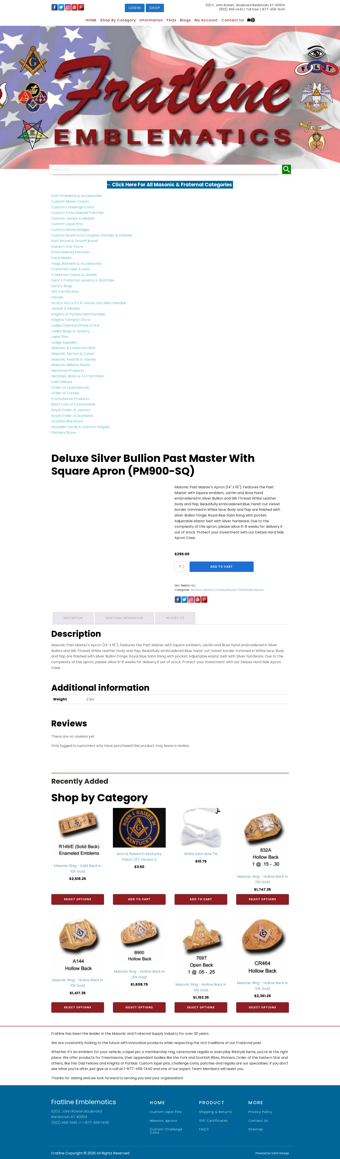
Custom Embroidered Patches (77, 212)
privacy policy (260, 1111)
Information (151, 20)
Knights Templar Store (70, 319)
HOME (91, 20)
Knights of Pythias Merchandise (78, 314)
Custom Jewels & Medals (72, 218)
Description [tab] (73, 617)
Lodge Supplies (64, 342)
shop (154, 7)
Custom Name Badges (70, 229)
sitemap (255, 1128)
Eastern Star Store (67, 246)
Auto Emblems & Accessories (76, 195)
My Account (206, 20)
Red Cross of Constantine (73, 404)
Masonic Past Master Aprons (245, 590)
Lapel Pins (59, 336)
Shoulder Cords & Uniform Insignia (80, 427)
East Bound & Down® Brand (74, 240)
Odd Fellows (61, 381)
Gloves (57, 297)
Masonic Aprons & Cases (72, 353)
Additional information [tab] (126, 617)
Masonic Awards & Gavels (73, 359)
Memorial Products (67, 370)
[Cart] (251, 20)
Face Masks (61, 257)
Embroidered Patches (70, 252)
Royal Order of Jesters (70, 410)
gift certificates (213, 1120)
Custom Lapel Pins (67, 223)
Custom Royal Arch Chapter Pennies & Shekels (91, 235)
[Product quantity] (181, 566)
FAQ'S (204, 1128)
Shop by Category (118, 20)
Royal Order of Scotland (72, 415)
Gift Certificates (65, 291)
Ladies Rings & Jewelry (70, 331)
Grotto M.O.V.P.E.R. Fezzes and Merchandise (88, 302)
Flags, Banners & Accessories (76, 263)
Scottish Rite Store (67, 421)
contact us (258, 1120)
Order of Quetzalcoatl (70, 387)
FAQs (171, 20)
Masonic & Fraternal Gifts (73, 347)
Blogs (185, 20)
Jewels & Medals (65, 308)
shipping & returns (215, 1111)
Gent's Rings (61, 286)
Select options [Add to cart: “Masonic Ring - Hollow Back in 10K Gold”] (262, 898)
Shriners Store (63, 432)
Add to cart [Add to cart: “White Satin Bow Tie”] (201, 898)
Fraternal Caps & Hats (70, 269)
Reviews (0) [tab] (178, 617)
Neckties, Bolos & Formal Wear (77, 376)
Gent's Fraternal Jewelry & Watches (82, 280)
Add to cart (221, 566)
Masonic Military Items (70, 364)
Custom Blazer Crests (70, 201)
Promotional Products (70, 398)
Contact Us (232, 20)
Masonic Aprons (163, 1120)
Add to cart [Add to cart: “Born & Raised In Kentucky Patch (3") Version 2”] (139, 898)
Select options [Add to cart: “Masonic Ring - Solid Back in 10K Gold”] (77, 898)
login (135, 7)
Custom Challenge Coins (72, 207)
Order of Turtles (65, 393)
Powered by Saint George (272, 1152)
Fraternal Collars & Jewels (74, 274)
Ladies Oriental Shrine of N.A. (75, 325)
